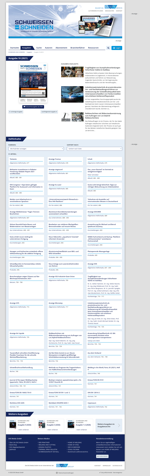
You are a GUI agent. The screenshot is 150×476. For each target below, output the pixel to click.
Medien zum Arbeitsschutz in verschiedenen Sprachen (21, 200)
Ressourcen (93, 47)
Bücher (12, 371)
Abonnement (61, 47)
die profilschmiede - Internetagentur (111, 472)
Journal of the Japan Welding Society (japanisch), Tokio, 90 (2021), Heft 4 (23, 381)
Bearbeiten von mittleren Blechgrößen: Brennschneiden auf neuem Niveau (63, 225)
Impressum (92, 403)
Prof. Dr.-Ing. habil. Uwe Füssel (69, 343)
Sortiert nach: (73, 145)
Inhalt (90, 159)
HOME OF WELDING (75, 442)
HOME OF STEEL (73, 445)
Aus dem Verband (94, 353)
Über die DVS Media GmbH (18, 442)
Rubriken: (12, 145)
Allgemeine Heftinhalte (18, 163)
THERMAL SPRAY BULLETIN (48, 449)
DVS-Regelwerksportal (17, 447)
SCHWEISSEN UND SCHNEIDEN (16, 52)
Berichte (52, 346)
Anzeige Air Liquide (17, 333)
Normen (90, 384)
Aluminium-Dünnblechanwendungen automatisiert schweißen (63, 213)
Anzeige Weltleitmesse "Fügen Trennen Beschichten (24, 213)
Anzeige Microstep (55, 303)
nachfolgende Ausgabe (49, 112)
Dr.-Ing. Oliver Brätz (108, 319)
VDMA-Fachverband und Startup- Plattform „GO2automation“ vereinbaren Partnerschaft (104, 239)
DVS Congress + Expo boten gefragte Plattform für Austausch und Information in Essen (26, 187)
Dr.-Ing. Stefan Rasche (112, 284)
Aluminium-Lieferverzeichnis (78, 452)
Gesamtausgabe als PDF (33, 107)
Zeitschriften (92, 373)
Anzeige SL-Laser (55, 185)
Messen (12, 282)
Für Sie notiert (15, 205)
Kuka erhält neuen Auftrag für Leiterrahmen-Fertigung (21, 238)
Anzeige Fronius (55, 159)
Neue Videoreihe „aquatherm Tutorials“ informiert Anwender (64, 238)
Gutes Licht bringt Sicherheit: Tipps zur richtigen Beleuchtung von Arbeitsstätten (103, 186)
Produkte (52, 257)
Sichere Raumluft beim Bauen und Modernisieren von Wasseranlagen (23, 225)
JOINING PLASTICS (45, 447)
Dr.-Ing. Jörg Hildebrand (96, 286)
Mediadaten (109, 11)
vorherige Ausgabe (15, 112)
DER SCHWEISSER (74, 447)
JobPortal (12, 449)
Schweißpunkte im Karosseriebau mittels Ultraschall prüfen (25, 265)
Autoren (48, 47)
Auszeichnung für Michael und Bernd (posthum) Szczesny (102, 225)
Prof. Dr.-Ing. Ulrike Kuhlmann (98, 291)
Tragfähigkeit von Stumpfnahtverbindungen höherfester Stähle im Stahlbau (102, 69)
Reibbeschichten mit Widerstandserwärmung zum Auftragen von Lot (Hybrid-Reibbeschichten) (103, 115)
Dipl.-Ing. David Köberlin (57, 341)
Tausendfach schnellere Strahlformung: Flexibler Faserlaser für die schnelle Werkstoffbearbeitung (24, 355)
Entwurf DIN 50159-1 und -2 (59, 392)
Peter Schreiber (93, 175)
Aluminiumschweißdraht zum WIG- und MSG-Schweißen (64, 252)
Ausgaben (26, 47)
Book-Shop (13, 445)
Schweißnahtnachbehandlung (21, 367)
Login (116, 48)
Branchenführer (78, 47)
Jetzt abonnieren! (102, 456)
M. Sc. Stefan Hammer (95, 284)
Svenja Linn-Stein (94, 341)
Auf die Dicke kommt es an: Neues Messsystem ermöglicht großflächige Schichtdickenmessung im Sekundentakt (64, 355)
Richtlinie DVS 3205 (17, 403)
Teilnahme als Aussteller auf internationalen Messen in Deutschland (103, 200)
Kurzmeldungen (93, 230)
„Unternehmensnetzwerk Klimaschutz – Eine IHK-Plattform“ (64, 200)
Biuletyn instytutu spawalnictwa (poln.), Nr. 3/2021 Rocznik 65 (65, 381)
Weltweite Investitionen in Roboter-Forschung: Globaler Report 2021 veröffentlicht (23, 171)
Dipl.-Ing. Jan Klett (94, 319)
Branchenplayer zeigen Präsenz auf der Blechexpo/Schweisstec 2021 (24, 277)
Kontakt (119, 11)
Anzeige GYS (14, 303)
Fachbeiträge (92, 296)
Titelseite (13, 159)
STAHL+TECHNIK (73, 449)
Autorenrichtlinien (95, 11)
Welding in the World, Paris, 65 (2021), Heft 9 (104, 368)
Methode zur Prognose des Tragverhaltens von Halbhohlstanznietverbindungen (65, 368)
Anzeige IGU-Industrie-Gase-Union (62, 276)
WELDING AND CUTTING (47, 445)
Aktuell (12, 177)
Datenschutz (117, 466)
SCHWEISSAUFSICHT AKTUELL (49, 452)
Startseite (14, 47)
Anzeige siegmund (55, 169)
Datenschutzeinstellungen (66, 473)
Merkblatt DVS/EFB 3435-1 (59, 403)
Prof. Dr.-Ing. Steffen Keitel (110, 293)
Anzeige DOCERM (94, 212)
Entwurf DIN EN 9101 (96, 380)
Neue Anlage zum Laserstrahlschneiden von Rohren (64, 265)
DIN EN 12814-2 (94, 392)
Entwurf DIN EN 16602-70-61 (20, 392)
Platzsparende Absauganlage (98, 251)
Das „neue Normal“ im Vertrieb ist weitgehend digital (100, 170)
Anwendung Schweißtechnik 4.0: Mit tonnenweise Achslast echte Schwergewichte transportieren (101, 335)
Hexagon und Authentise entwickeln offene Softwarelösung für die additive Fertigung (26, 252)
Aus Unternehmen (55, 218)
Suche (39, 47)
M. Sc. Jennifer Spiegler (112, 288)
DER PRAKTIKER (44, 442)
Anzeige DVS (92, 264)
